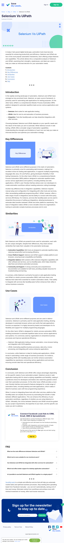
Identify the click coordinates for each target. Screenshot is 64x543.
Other (14, 12)
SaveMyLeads (10, 482)
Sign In (46, 4)
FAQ (8, 81)
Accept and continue (34, 540)
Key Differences (12, 72)
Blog (9, 12)
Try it (34, 431)
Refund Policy (29, 527)
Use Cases (11, 77)
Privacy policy (7, 527)
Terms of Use (18, 527)
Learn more (17, 541)
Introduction (11, 70)
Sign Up (56, 5)
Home (3, 12)
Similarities (11, 74)
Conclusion (11, 79)
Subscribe (42, 515)
